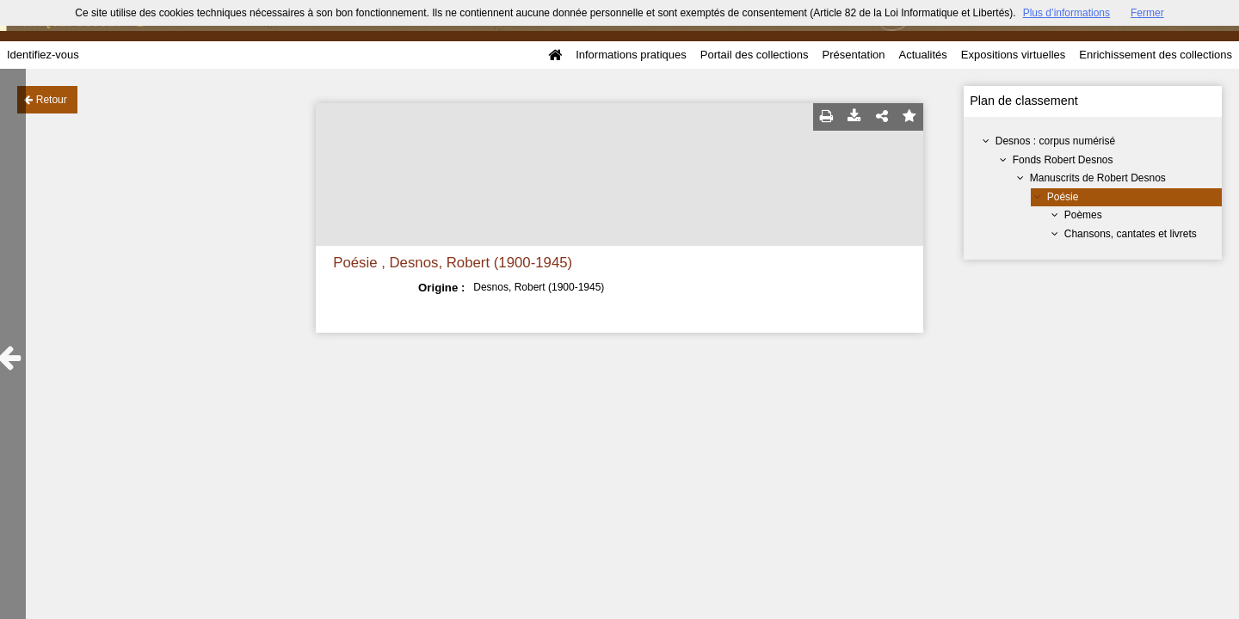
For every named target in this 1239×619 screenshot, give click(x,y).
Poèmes (1083, 215)
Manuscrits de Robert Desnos (1098, 178)
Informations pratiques (631, 54)
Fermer (1147, 13)
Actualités (922, 54)
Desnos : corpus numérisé (1055, 141)
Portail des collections (754, 54)
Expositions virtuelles (1013, 54)
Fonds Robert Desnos (1063, 160)
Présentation (853, 54)
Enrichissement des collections (1155, 54)
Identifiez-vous (43, 54)
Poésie (1063, 197)
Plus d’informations (1066, 13)
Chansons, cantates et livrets (1130, 234)
